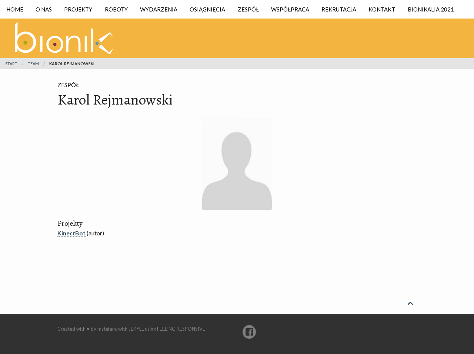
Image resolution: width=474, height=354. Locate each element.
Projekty (78, 9)
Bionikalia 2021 (431, 9)
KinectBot (71, 232)
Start (11, 63)
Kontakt (381, 9)
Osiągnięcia (207, 9)
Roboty (116, 9)
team (33, 63)
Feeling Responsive (181, 329)
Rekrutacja (338, 9)
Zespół (248, 9)
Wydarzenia (158, 9)
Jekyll (136, 329)
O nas (44, 9)
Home (14, 9)
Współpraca (290, 9)
